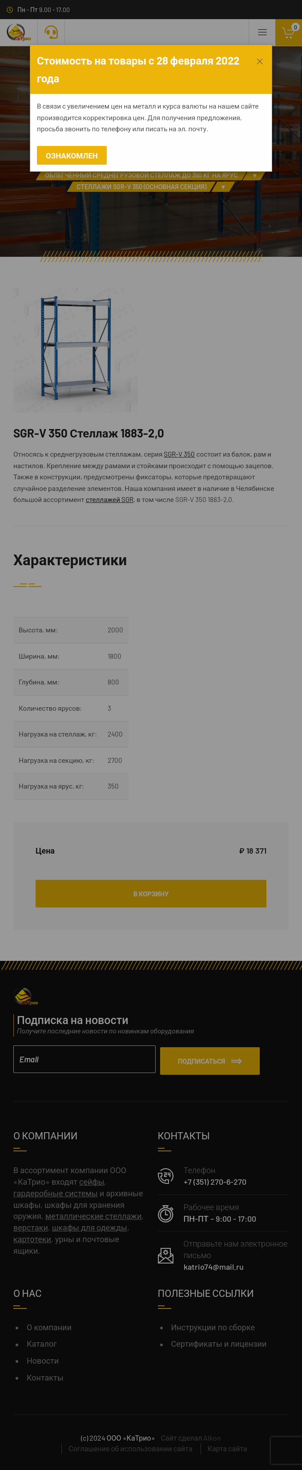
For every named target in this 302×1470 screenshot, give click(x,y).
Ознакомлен (72, 155)
